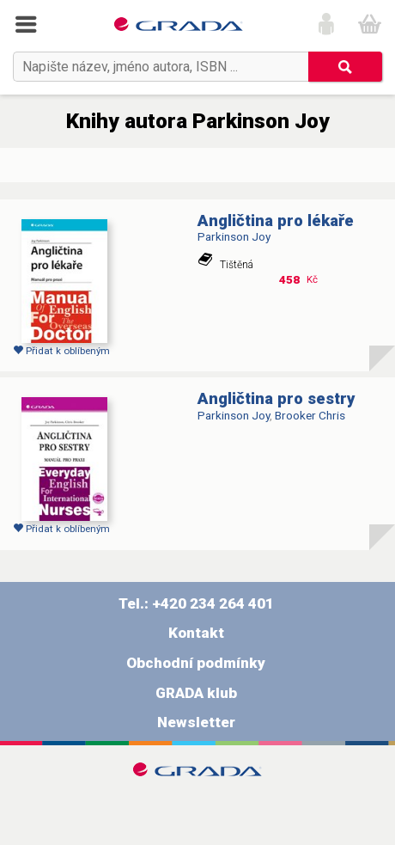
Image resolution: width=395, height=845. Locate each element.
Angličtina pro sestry (277, 398)
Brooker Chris (310, 415)
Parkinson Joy (234, 236)
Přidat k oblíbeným (61, 351)
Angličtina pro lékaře (276, 220)
